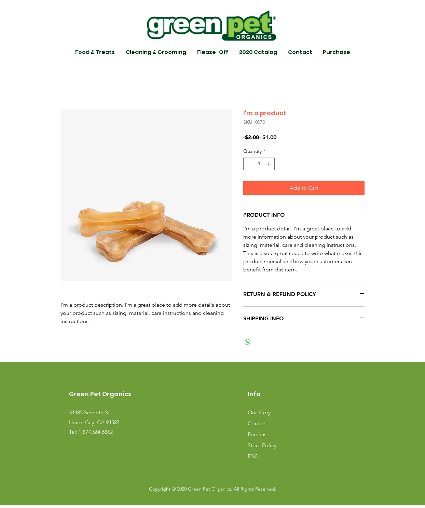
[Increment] (269, 164)
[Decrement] (248, 164)
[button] (95, 52)
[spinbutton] (259, 164)
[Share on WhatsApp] (248, 342)
